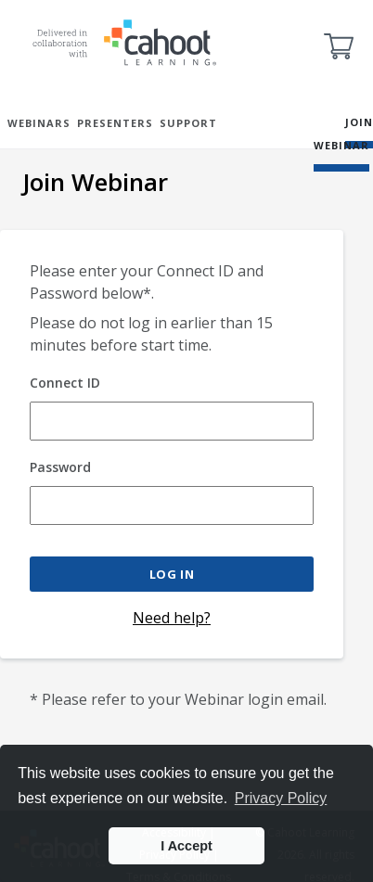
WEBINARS (39, 123)
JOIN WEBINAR (343, 133)
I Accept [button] (186, 845)
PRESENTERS (115, 123)
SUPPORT (188, 123)
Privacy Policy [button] (281, 798)
